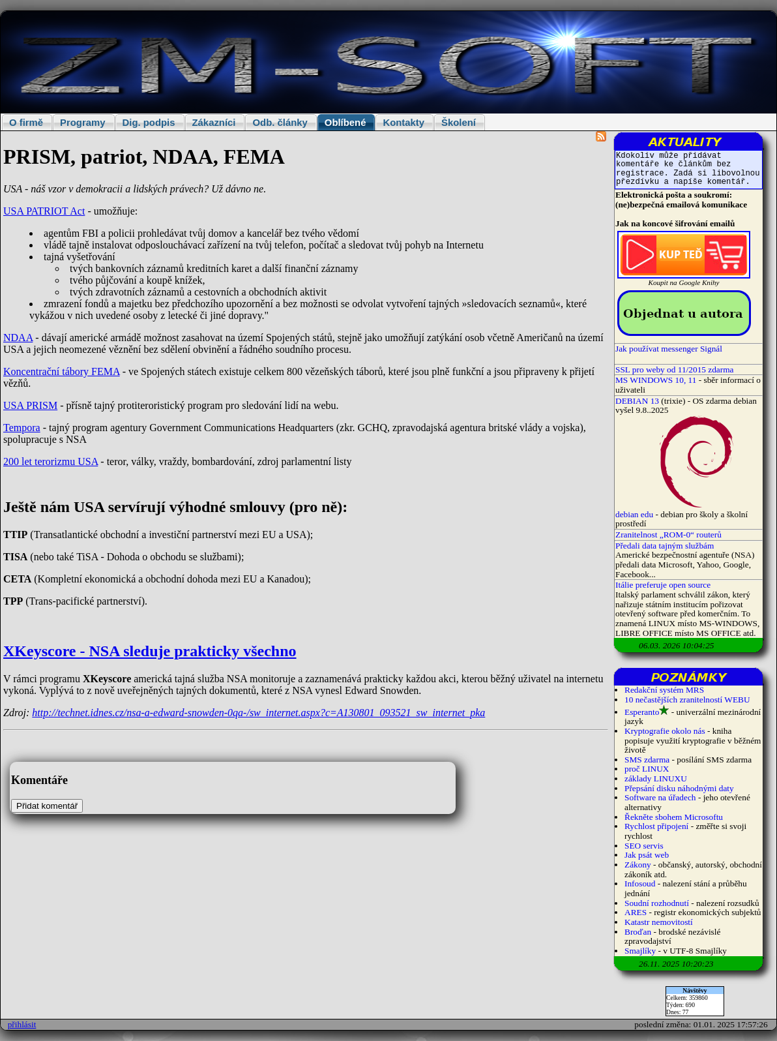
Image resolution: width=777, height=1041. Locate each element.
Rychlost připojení (656, 826)
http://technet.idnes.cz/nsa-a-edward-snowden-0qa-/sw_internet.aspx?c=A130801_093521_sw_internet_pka (258, 712)
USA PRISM (30, 405)
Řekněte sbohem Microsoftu (673, 817)
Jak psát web (646, 855)
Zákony (637, 864)
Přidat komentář (47, 806)
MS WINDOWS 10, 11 (655, 380)
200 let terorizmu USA (50, 461)
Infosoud (639, 883)
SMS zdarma (646, 759)
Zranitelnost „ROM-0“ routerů (668, 534)
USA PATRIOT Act (44, 211)
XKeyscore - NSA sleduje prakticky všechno (150, 650)
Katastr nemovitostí (658, 922)
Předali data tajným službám (664, 546)
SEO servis (644, 846)
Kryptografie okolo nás (664, 731)
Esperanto (641, 712)
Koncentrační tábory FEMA (61, 371)
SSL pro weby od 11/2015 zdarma (674, 369)
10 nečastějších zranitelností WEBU (687, 699)
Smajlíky (640, 951)
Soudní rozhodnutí (656, 903)
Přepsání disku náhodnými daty (679, 788)
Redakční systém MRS (664, 690)
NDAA (18, 337)
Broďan (637, 932)
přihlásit (22, 1024)
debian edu (634, 514)
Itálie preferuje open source (663, 585)
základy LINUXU (655, 778)
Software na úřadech (660, 797)
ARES (635, 912)
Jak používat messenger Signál (668, 349)
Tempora (21, 427)
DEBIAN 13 (637, 401)
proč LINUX (646, 769)
